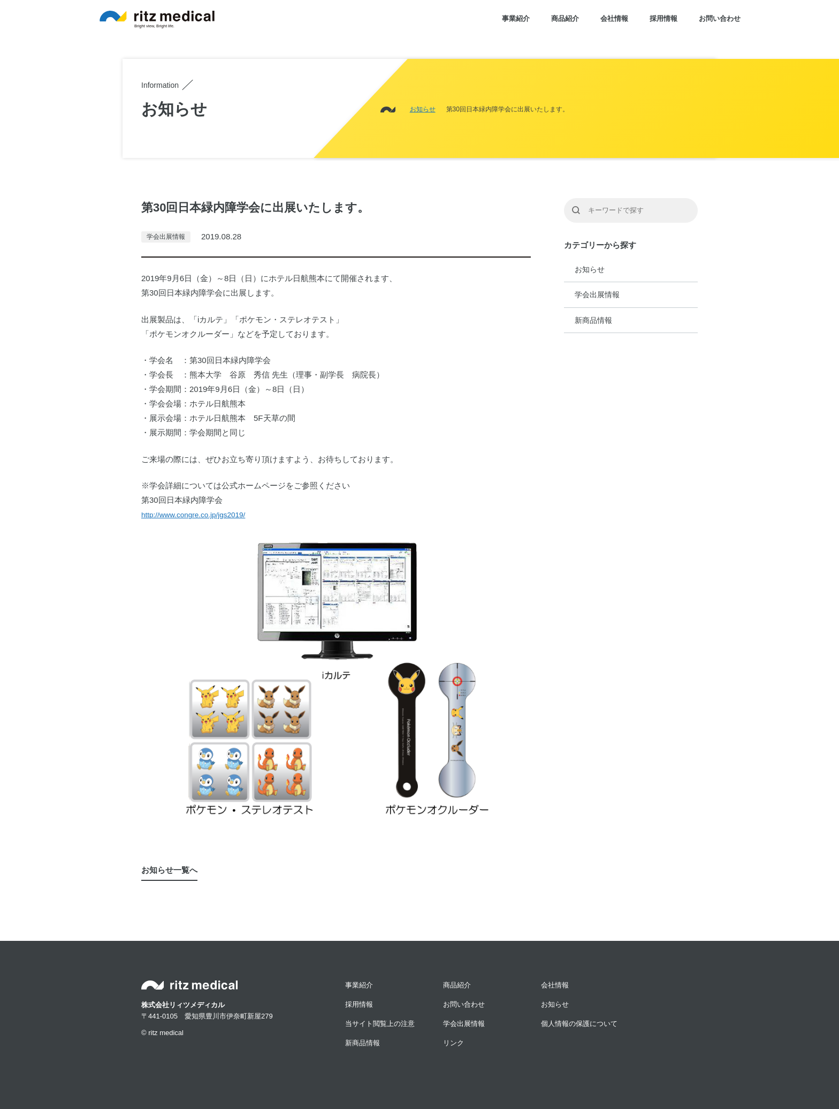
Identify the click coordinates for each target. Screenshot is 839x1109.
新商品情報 (593, 320)
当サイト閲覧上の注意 (380, 1024)
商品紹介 (565, 18)
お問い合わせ (720, 18)
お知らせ (590, 269)
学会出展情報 (597, 294)
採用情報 (663, 18)
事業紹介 (516, 18)
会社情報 (614, 18)
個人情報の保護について (579, 1024)
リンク (453, 1043)
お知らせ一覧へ (169, 869)
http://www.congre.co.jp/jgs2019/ (193, 515)
